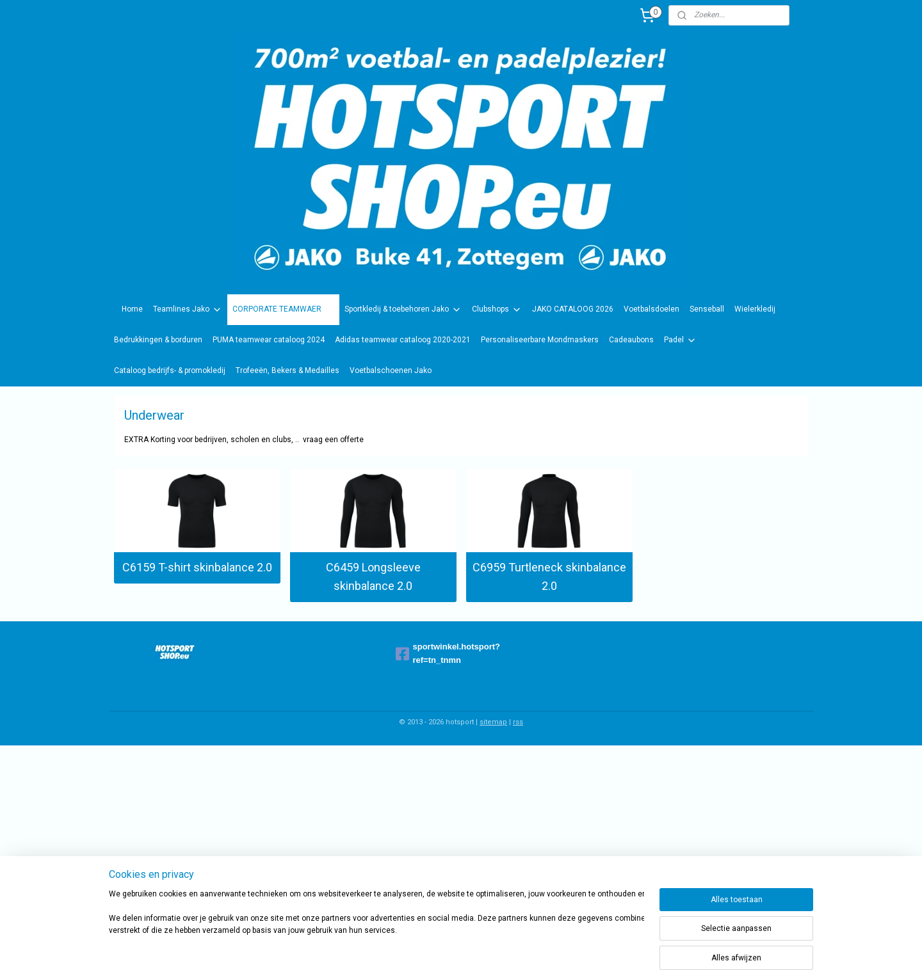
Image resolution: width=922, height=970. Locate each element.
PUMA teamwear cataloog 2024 (269, 339)
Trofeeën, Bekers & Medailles (287, 370)
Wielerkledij (754, 309)
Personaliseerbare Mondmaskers (540, 339)
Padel (680, 340)
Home (132, 309)
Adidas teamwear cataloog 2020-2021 (403, 339)
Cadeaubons (631, 339)
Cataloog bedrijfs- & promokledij (169, 370)
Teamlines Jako (187, 310)
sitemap (493, 722)
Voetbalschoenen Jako (391, 370)
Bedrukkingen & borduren (158, 339)
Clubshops (497, 310)
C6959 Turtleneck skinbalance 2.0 (549, 576)
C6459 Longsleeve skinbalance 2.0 (373, 576)
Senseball (707, 309)
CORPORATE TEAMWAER (283, 310)
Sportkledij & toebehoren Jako (403, 310)
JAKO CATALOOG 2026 (572, 309)
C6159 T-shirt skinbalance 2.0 (197, 567)
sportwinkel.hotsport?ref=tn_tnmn (448, 653)
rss (518, 722)
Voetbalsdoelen (651, 309)
